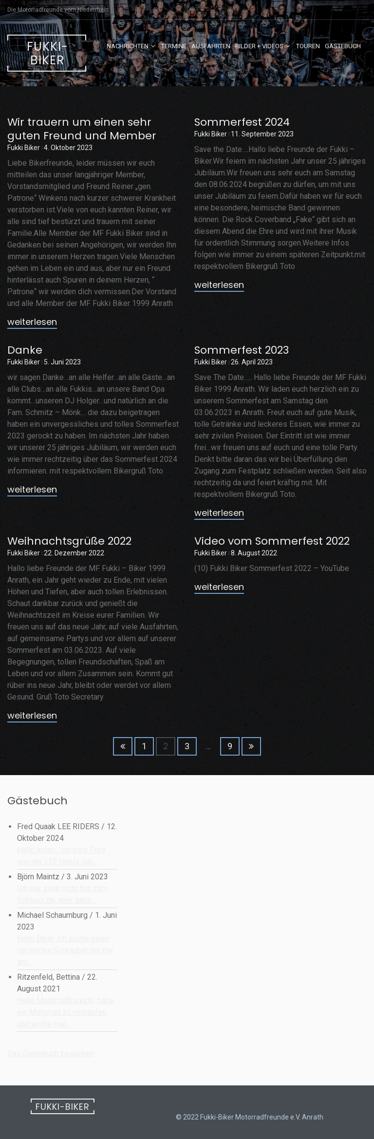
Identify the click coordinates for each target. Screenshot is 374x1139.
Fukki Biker (23, 148)
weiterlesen (32, 322)
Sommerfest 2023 (241, 350)
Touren (308, 46)
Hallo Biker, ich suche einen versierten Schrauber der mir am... (65, 950)
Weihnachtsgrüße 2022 (69, 541)
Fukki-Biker (47, 53)
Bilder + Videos (259, 46)
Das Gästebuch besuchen (50, 1053)
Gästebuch (343, 46)
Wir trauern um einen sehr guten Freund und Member (81, 128)
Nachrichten (128, 46)
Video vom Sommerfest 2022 (272, 541)
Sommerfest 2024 (242, 122)
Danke (24, 350)
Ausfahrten (210, 46)
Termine (174, 46)
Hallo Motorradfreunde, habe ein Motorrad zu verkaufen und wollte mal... (65, 1012)
